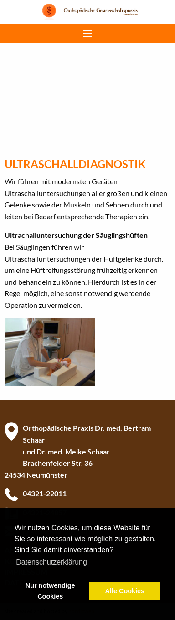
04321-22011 (45, 493)
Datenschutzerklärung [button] (51, 562)
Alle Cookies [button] (124, 591)
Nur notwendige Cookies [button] (50, 591)
